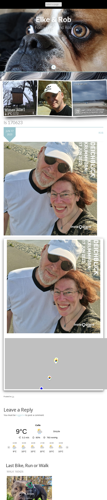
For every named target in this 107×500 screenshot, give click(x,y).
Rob (101, 132)
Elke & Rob (53, 19)
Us (13, 396)
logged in (20, 415)
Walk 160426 (15, 471)
